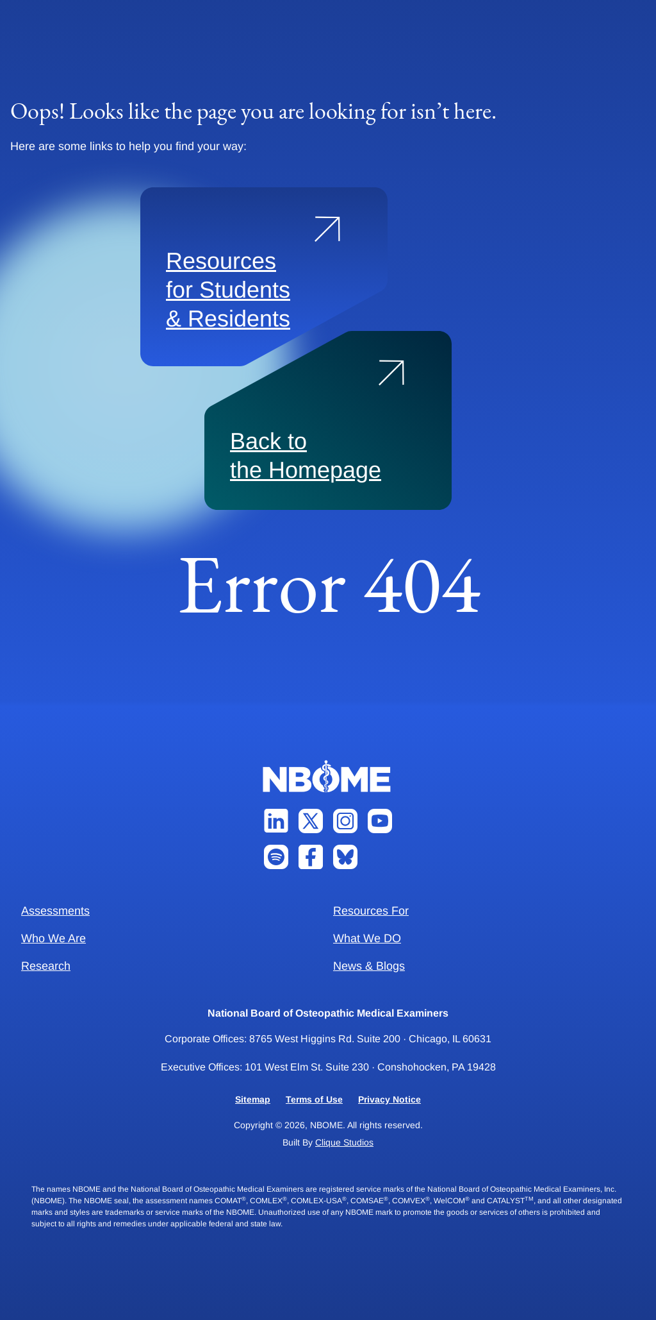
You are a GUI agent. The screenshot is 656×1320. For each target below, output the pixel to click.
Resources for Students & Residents (228, 290)
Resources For (371, 910)
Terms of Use (314, 1099)
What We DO (367, 938)
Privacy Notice (389, 1099)
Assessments (55, 910)
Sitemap (252, 1099)
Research (45, 966)
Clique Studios (344, 1142)
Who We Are (53, 938)
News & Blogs (369, 966)
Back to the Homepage (305, 455)
